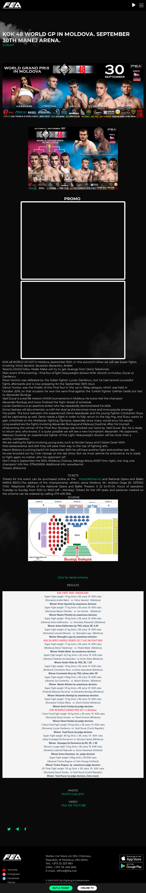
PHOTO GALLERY (73, 794)
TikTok (11, 882)
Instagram (13, 874)
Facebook (13, 878)
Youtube (12, 869)
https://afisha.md (89, 479)
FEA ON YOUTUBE (73, 805)
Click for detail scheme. (73, 577)
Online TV (87, 887)
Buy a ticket (61, 887)
